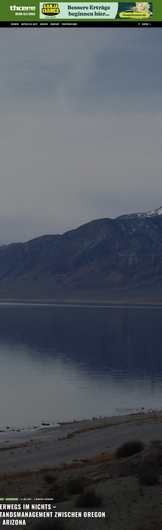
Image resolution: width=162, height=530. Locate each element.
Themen (15, 24)
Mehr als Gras (25, 14)
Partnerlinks (69, 24)
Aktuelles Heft (29, 24)
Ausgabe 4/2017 (17, 497)
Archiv (44, 24)
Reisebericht (32, 497)
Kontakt (55, 24)
